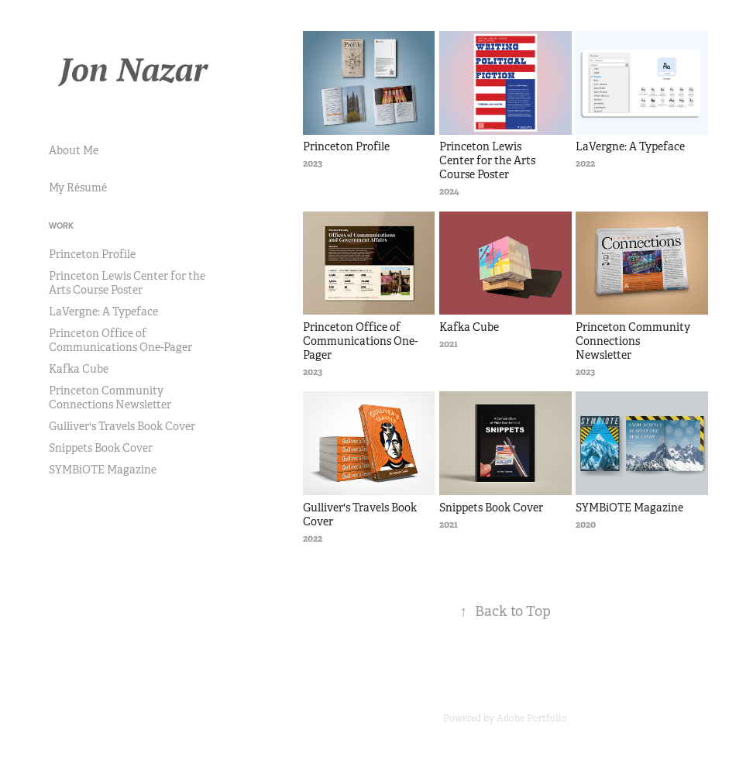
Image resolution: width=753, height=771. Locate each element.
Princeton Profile (92, 254)
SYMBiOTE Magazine (102, 470)
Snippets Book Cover (101, 448)
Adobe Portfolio (532, 718)
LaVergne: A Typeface (103, 311)
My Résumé (78, 187)
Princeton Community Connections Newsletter (110, 397)
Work (61, 225)
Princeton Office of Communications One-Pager (120, 340)
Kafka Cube (78, 369)
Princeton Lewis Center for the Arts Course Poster (127, 283)
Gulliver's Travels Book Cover (122, 426)
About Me (73, 150)
